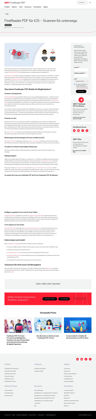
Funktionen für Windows (40, 368)
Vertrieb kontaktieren (79, 298)
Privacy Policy (32, 415)
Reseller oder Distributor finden (71, 400)
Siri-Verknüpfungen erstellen (13, 252)
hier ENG (11, 272)
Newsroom (66, 398)
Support (66, 406)
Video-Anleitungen (38, 390)
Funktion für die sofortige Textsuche (32, 228)
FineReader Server (8, 379)
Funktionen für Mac (38, 371)
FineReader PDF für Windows (11, 368)
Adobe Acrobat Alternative (70, 373)
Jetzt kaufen (64, 298)
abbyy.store (49, 268)
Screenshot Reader (9, 376)
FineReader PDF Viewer (10, 381)
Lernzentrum (37, 403)
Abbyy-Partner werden (69, 403)
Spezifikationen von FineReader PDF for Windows (46, 393)
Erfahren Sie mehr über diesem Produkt (81, 118)
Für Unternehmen (8, 390)
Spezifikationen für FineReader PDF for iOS (44, 398)
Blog (7, 14)
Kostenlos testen (50, 298)
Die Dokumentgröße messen (14, 255)
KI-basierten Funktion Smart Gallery (36, 215)
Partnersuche (67, 371)
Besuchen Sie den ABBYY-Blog (81, 151)
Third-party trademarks (21, 415)
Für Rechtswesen (68, 376)
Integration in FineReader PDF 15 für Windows (42, 167)
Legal (13, 415)
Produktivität (8, 25)
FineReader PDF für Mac (10, 371)
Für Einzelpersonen (9, 393)
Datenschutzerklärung (81, 88)
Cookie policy (40, 415)
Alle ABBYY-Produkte (69, 393)
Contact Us (7, 415)
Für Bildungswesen (68, 379)
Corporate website (68, 390)
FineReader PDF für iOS (14, 72)
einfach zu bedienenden (34, 141)
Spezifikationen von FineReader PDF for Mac (44, 395)
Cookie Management (51, 415)
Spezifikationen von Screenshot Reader (43, 400)
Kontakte (66, 395)
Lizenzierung (67, 368)
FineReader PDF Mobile (10, 75)
